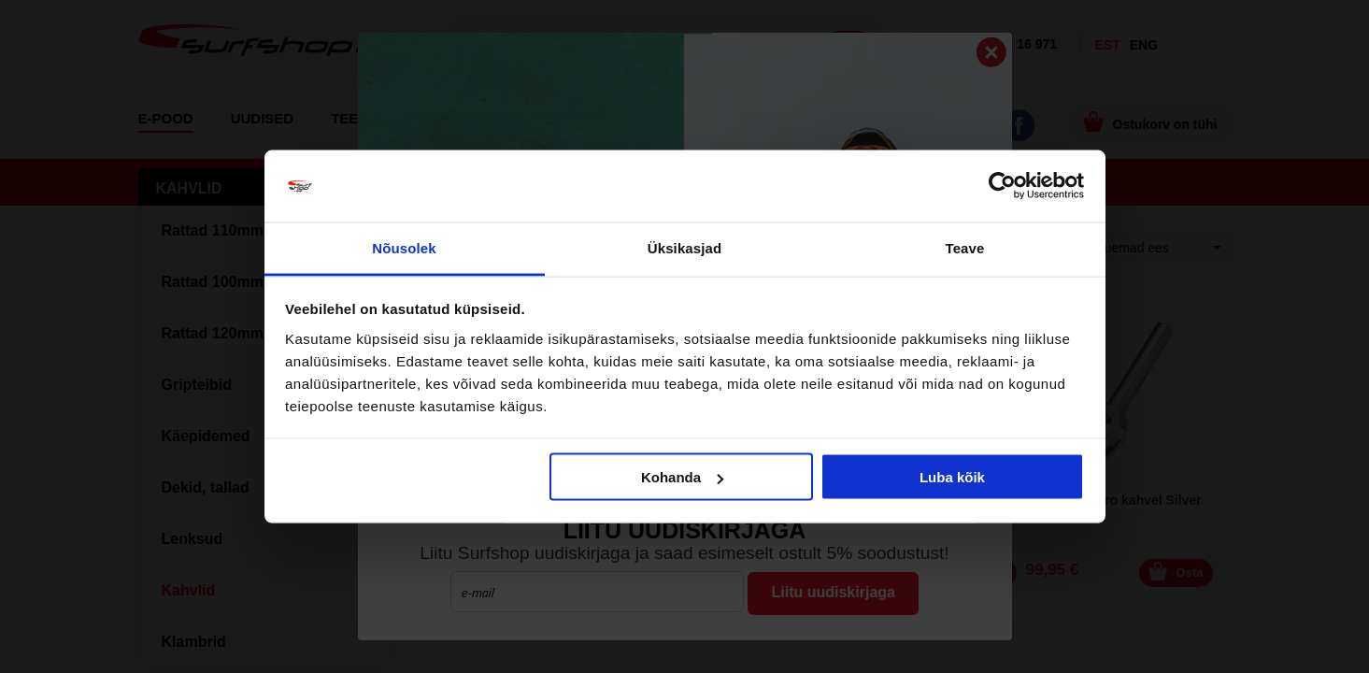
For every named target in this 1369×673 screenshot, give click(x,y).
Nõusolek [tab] (403, 247)
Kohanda (682, 477)
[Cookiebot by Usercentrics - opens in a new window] (1002, 186)
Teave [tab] (965, 247)
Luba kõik (952, 477)
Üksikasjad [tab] (684, 247)
